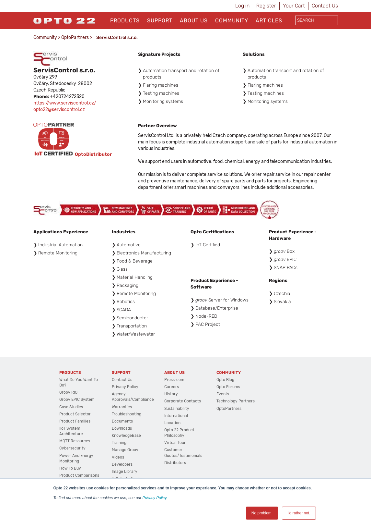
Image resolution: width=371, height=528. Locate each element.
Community (231, 21)
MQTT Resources (74, 441)
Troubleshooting (126, 414)
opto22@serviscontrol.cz (59, 109)
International (176, 415)
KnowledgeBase (126, 435)
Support (159, 21)
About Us (194, 21)
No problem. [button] (261, 513)
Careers (171, 387)
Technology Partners (235, 401)
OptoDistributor (93, 154)
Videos (118, 457)
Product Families (74, 421)
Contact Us (325, 6)
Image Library (124, 471)
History (171, 394)
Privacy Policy (155, 498)
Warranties (122, 407)
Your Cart (294, 6)
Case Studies (71, 407)
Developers (122, 464)
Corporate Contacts (182, 401)
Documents (122, 421)
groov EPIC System (77, 399)
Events (222, 394)
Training (119, 442)
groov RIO (68, 392)
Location (172, 423)
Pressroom (174, 379)
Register (266, 6)
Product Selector (75, 414)
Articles (269, 21)
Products (125, 21)
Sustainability (176, 408)
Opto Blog (225, 379)
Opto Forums (228, 387)
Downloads (122, 428)
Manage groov (125, 450)
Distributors (175, 462)
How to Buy (70, 468)
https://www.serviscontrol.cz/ (64, 103)
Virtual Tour (175, 442)
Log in (242, 6)
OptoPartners (75, 37)
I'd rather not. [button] (298, 513)
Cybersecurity (72, 448)
